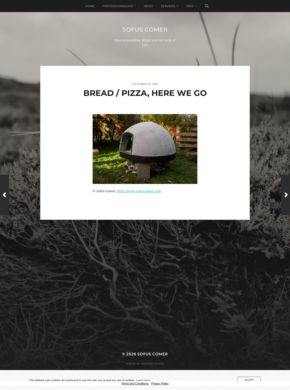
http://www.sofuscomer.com (139, 191)
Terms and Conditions (135, 383)
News (148, 6)
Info (190, 6)
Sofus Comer (145, 29)
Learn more (143, 380)
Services (168, 6)
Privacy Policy (160, 383)
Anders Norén (152, 363)
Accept (249, 380)
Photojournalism (118, 6)
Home (89, 6)
